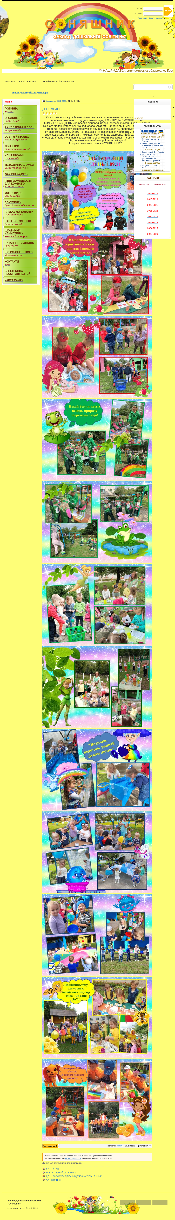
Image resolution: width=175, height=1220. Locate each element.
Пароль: (138, 13)
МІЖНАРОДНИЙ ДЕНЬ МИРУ (61, 1172)
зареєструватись (73, 1158)
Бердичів (138, 118)
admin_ (120, 1146)
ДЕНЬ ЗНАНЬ (53, 1169)
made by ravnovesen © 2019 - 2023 (23, 1208)
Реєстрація (142, 18)
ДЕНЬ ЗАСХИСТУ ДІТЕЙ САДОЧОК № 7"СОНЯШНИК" (74, 1176)
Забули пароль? (156, 18)
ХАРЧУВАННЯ (53, 1180)
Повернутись (49, 1146)
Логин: (139, 9)
